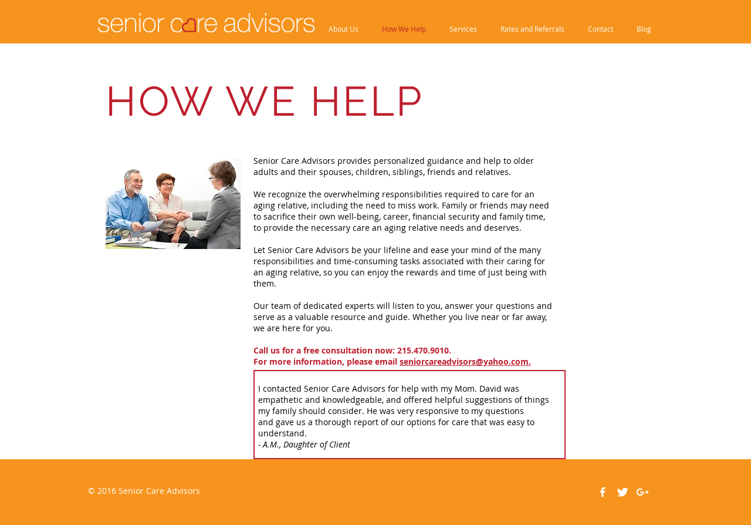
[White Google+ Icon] (642, 492)
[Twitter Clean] (622, 492)
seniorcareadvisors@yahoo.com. (465, 361)
